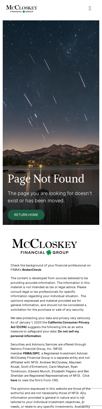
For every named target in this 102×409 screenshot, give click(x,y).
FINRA (27, 353)
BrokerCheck (31, 270)
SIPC (36, 353)
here (14, 380)
